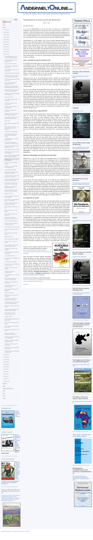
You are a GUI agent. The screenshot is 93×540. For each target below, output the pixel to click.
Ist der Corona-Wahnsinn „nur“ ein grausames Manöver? (11, 286)
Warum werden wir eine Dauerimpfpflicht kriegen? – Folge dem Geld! (12, 200)
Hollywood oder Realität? (9, 292)
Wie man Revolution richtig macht (10, 63)
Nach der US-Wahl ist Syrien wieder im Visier (11, 230)
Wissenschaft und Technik (8, 388)
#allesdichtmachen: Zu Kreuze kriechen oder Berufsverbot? (12, 160)
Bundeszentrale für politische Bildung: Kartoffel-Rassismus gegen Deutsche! (11, 87)
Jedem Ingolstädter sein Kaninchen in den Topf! (12, 207)
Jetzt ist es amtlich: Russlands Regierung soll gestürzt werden (12, 265)
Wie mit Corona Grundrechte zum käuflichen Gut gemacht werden (10, 279)
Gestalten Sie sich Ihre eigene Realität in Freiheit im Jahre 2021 (12, 341)
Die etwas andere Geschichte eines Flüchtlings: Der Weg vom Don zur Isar (10, 491)
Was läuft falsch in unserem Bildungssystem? (81, 289)
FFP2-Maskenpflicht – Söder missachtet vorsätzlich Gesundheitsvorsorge (12, 303)
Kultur (4, 390)
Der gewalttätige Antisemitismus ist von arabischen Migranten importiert (11, 118)
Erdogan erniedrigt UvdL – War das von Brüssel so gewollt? (12, 197)
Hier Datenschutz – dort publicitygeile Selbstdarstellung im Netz (11, 167)
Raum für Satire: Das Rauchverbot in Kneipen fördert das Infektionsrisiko (11, 183)
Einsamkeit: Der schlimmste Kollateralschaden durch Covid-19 (11, 334)
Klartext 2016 (6, 371)
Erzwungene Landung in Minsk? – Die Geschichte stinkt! (11, 107)
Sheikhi (75, 217)
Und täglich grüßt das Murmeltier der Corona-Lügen (11, 283)
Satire (4, 393)
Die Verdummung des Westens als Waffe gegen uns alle (12, 80)
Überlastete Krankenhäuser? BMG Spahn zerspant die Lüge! (12, 352)
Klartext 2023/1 (6, 44)
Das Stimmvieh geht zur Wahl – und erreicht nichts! (11, 214)
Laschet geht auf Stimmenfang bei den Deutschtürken (11, 100)
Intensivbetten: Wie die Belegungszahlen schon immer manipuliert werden (12, 180)
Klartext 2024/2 (6, 37)
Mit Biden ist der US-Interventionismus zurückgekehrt (11, 296)
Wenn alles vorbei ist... (9, 316)
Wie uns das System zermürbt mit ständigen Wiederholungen (10, 83)
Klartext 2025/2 (6, 32)
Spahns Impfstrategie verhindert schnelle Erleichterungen (12, 320)
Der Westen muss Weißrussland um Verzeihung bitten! (11, 104)
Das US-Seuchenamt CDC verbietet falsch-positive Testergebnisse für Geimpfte (11, 135)
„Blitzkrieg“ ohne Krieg (8, 193)
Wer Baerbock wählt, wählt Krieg (10, 169)
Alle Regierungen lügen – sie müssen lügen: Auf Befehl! (11, 139)
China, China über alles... (9, 97)
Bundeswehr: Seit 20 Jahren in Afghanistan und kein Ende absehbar (11, 218)
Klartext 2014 (6, 376)
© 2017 (19, 531)
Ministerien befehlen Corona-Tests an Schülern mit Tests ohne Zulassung (11, 191)
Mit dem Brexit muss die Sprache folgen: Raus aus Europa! (12, 348)
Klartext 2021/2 (6, 51)
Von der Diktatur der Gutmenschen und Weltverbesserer (11, 70)
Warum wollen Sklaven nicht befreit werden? (11, 234)
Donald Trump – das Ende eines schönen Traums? (12, 306)
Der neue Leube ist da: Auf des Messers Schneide (82, 253)
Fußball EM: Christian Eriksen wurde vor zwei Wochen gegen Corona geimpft (12, 76)
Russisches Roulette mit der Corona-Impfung (11, 211)
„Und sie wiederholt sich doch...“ (10, 255)
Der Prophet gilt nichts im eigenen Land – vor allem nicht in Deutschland (12, 176)
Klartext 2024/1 (6, 39)
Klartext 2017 (6, 369)
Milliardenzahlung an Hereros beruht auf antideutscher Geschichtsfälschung (12, 90)
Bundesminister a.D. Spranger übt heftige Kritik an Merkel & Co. (12, 94)
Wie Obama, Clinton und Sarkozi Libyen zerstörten (80, 397)
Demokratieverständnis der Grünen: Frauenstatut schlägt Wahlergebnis (11, 57)
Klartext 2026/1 (6, 29)
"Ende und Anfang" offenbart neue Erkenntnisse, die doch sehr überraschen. (81, 324)
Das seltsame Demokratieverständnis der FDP (12, 124)
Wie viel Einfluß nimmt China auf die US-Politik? (12, 330)
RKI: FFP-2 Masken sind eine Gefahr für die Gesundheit (12, 327)
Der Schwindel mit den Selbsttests (11, 261)
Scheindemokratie (6, 408)
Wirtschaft (5, 383)
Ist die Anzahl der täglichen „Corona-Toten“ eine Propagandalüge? (12, 337)
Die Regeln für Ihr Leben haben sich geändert (11, 268)
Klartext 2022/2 (6, 46)
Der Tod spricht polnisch (7, 459)
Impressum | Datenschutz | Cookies (9, 531)
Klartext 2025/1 (6, 34)
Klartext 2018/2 (6, 364)
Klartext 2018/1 (6, 366)
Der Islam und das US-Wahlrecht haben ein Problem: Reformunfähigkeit (12, 310)
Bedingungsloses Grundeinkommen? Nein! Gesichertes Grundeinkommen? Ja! (82, 470)
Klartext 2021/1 (6, 54)
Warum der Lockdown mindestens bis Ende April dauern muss (11, 224)
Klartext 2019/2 (6, 359)
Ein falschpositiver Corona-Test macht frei (12, 149)
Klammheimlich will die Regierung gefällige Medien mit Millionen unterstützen (12, 156)
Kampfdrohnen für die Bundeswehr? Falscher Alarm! (11, 345)
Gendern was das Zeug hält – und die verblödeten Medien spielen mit (11, 246)
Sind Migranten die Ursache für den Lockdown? (11, 249)
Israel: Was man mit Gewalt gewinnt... (11, 131)
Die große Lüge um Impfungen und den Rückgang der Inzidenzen (12, 146)
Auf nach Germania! (6, 432)
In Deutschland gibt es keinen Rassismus (12, 73)
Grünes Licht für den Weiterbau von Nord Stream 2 (12, 323)
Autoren (4, 398)
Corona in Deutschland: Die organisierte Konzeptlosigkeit (12, 253)
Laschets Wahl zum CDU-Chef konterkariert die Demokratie (10, 313)
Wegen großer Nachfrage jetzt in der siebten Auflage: (81, 435)
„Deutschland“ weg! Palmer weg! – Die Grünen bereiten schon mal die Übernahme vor (11, 128)
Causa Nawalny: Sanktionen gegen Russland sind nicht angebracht (11, 299)
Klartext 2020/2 (6, 354)
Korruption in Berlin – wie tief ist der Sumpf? (11, 242)
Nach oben (25, 284)
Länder (4, 395)
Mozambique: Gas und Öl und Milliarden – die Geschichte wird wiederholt (12, 114)
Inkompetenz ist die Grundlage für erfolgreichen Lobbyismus (11, 187)
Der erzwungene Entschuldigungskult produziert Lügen (11, 67)
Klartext (4, 27)
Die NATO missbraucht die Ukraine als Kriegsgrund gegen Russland (11, 204)
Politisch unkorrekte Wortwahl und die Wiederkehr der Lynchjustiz (11, 173)
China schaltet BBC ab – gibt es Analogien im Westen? (12, 275)
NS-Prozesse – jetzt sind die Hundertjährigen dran (10, 272)
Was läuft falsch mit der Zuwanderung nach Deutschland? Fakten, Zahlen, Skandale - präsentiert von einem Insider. (17, 441)
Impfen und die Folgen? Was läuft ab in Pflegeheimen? (11, 290)
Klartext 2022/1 (6, 49)
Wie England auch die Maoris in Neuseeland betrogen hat (81, 360)
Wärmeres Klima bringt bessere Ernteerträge (10, 111)
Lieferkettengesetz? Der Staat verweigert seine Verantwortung (12, 152)
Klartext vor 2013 (7, 381)
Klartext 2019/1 (6, 361)
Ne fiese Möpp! (7, 120)
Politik (4, 386)
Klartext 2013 (6, 378)
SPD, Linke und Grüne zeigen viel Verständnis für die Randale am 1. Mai (11, 143)
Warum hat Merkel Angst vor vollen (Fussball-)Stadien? (11, 61)
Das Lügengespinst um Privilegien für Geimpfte (11, 163)
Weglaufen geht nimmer (9, 236)
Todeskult (75, 108)
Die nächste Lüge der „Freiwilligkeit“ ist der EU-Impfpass (12, 259)
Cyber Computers (26, 531)
